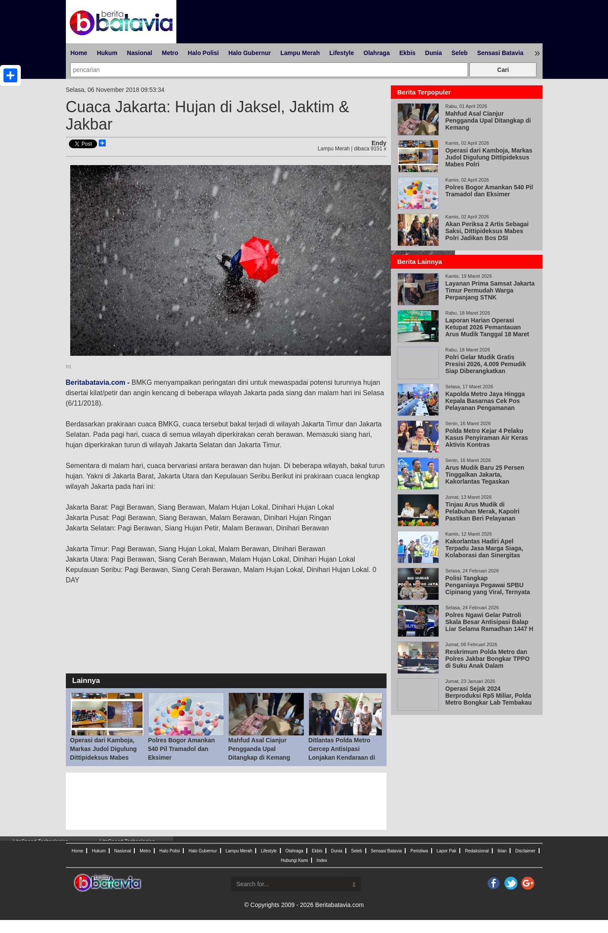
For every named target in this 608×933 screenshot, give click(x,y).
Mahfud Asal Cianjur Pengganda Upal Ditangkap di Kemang (259, 749)
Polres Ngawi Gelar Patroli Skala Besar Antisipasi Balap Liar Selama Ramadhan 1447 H (489, 621)
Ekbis (407, 52)
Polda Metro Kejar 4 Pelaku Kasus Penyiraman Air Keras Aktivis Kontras (486, 437)
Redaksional (477, 850)
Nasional (139, 52)
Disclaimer (525, 850)
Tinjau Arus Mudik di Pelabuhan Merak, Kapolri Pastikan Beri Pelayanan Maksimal (482, 515)
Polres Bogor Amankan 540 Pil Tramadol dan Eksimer (181, 749)
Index (322, 860)
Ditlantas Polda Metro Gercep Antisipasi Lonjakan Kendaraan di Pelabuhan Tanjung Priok (342, 757)
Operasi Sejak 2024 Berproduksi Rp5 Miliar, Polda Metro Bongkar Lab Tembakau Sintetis (488, 699)
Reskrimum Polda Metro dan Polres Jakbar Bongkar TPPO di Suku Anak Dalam (487, 658)
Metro (170, 52)
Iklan (502, 850)
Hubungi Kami (294, 860)
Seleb (460, 52)
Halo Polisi (203, 52)
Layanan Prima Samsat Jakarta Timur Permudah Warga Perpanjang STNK (490, 290)
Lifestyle (341, 52)
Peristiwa (419, 850)
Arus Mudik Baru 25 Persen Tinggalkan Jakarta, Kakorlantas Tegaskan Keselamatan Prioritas (484, 478)
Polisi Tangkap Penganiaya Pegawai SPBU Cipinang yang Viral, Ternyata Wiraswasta (487, 588)
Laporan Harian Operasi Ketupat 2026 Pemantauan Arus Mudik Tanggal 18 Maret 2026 (487, 331)
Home (79, 52)
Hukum (107, 52)
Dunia (433, 52)
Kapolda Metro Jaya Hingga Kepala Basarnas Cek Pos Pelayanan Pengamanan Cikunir (485, 404)
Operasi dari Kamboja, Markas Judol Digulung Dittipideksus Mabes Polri (489, 157)
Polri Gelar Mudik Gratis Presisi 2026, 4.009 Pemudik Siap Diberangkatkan (485, 364)
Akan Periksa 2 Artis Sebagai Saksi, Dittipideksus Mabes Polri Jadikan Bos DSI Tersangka (487, 234)
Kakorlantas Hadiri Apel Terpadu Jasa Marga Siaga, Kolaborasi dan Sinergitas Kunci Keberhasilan (484, 552)
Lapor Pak (447, 850)
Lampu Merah (300, 52)
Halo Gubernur (249, 52)
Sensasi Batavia (500, 52)
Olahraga (377, 52)
